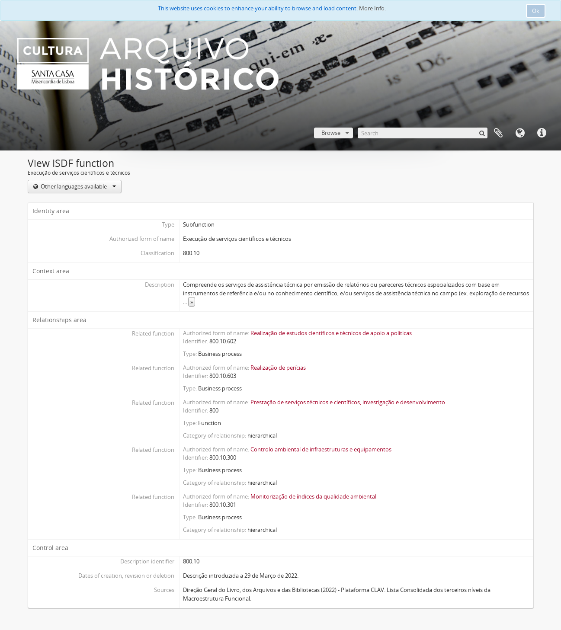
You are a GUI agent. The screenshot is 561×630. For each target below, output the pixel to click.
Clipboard (498, 133)
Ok (535, 11)
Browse (330, 133)
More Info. (372, 8)
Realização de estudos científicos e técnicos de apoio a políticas (331, 333)
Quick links (541, 133)
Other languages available (77, 186)
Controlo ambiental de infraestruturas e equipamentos (320, 449)
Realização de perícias (278, 367)
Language (520, 133)
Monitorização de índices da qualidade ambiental (313, 496)
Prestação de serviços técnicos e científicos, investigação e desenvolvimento (347, 402)
